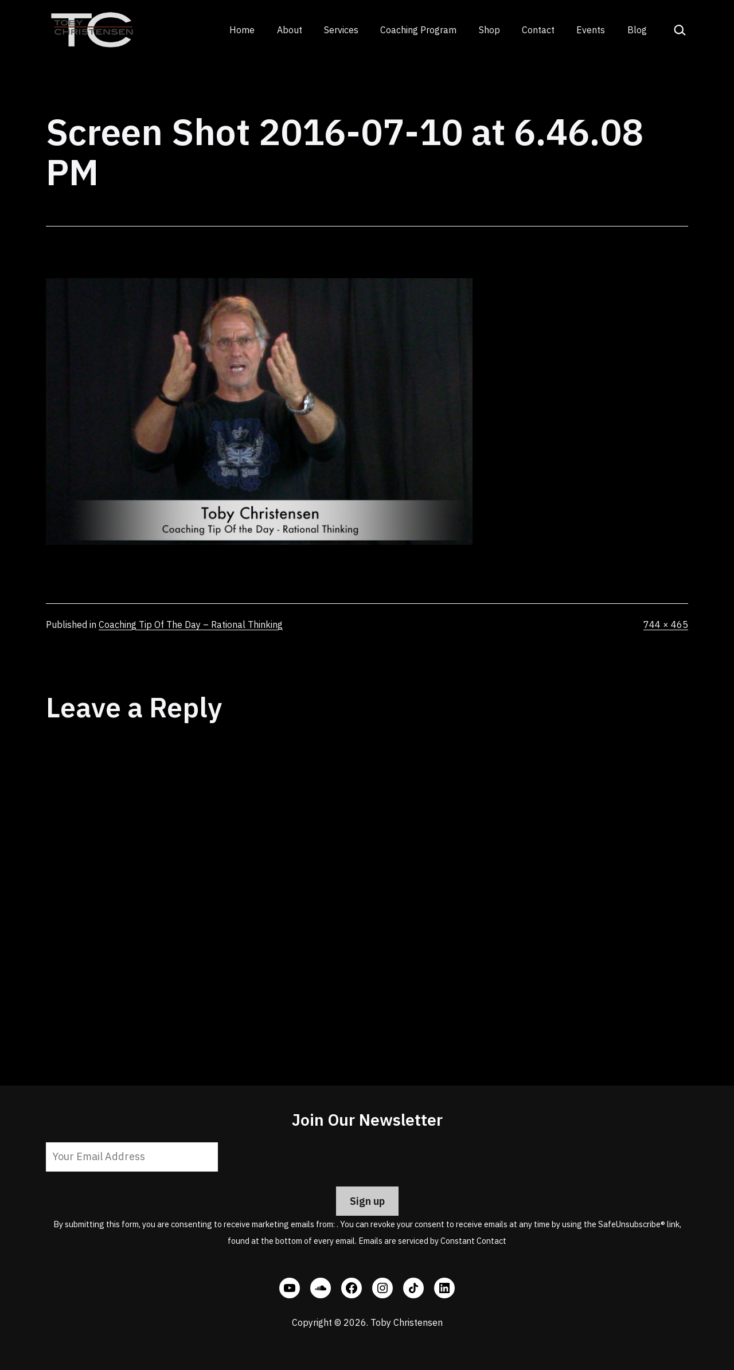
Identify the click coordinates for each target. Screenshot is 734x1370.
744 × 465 (665, 624)
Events (590, 30)
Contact (538, 30)
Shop (489, 30)
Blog (637, 30)
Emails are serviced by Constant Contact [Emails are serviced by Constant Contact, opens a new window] (432, 1240)
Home (242, 30)
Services (341, 30)
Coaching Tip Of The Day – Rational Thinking (191, 624)
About (289, 30)
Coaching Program (418, 30)
